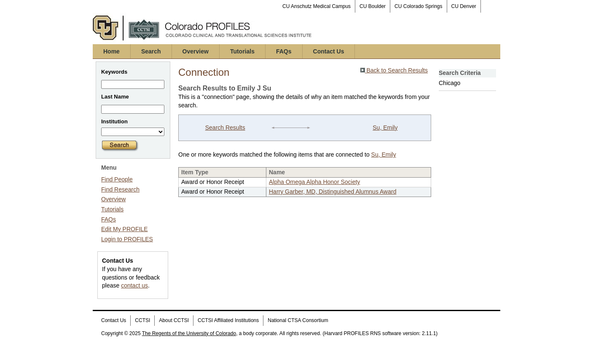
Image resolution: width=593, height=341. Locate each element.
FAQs (284, 51)
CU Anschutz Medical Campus (316, 6)
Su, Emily (385, 127)
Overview (195, 51)
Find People (117, 179)
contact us (134, 285)
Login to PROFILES (127, 239)
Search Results (225, 127)
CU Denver (463, 6)
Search (151, 51)
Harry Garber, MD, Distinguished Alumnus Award (332, 191)
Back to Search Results (394, 70)
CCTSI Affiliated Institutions (228, 320)
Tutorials (242, 51)
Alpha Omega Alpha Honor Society (314, 181)
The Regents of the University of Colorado (189, 333)
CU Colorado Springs (418, 6)
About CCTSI (174, 320)
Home (111, 51)
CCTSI (142, 320)
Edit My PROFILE (124, 229)
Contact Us (328, 51)
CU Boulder (373, 6)
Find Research (120, 189)
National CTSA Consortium (298, 320)
